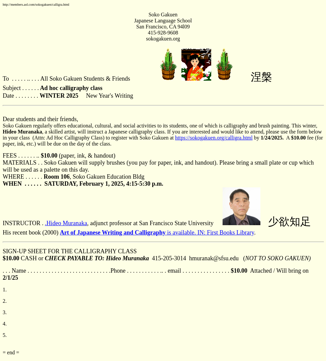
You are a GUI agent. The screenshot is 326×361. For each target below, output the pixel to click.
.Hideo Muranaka (66, 223)
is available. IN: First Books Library (157, 232)
